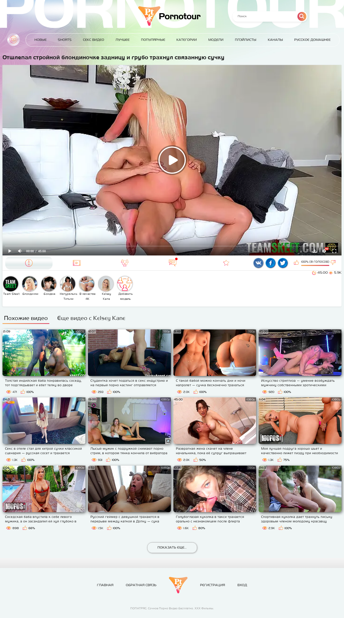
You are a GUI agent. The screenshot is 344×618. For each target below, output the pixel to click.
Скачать (315, 251)
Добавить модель (125, 288)
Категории (186, 40)
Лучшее (123, 40)
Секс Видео (93, 40)
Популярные (153, 40)
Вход (242, 585)
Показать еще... (172, 547)
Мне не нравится (334, 263)
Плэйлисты (245, 40)
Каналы (275, 40)
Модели (215, 40)
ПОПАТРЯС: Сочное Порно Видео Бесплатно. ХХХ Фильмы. (172, 608)
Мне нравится (297, 263)
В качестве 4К (87, 288)
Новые (40, 40)
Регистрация (212, 585)
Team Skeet (11, 285)
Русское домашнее (312, 40)
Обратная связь (141, 585)
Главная (13, 39)
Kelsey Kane (105, 288)
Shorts (64, 40)
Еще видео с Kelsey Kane (91, 318)
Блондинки (30, 285)
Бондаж (48, 285)
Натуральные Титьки (68, 288)
